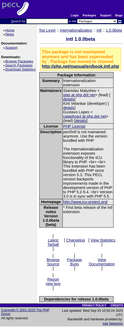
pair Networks (113, 323)
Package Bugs (74, 262)
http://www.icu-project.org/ (85, 202)
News (10, 34)
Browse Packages (20, 61)
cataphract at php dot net (84, 116)
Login (75, 15)
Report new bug (53, 281)
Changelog (75, 240)
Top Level (47, 30)
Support (105, 15)
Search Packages (20, 65)
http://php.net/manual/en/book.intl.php (80, 66)
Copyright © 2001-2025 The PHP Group (25, 312)
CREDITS (116, 305)
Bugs (119, 15)
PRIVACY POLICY (94, 305)
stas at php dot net (79, 95)
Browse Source (53, 262)
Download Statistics (21, 69)
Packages (89, 15)
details (69, 99)
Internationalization (76, 30)
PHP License (74, 126)
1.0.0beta (114, 30)
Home (11, 30)
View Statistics (102, 240)
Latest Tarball (53, 242)
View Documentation (102, 262)
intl (99, 30)
